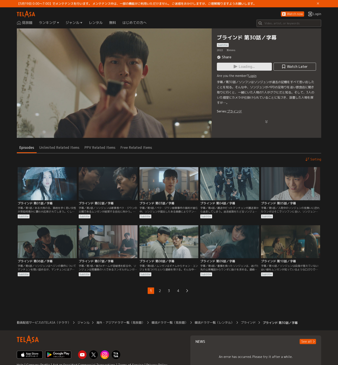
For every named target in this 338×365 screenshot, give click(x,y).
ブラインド (234, 111)
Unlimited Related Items (59, 147)
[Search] (289, 23)
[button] (292, 14)
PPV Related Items (99, 147)
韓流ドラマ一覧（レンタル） (214, 322)
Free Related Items (136, 147)
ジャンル (83, 322)
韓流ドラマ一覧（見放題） (170, 322)
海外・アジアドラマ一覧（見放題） (120, 322)
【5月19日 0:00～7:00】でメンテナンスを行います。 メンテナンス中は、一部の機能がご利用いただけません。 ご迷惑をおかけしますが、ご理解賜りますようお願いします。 (136, 4)
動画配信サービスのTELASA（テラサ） (43, 322)
